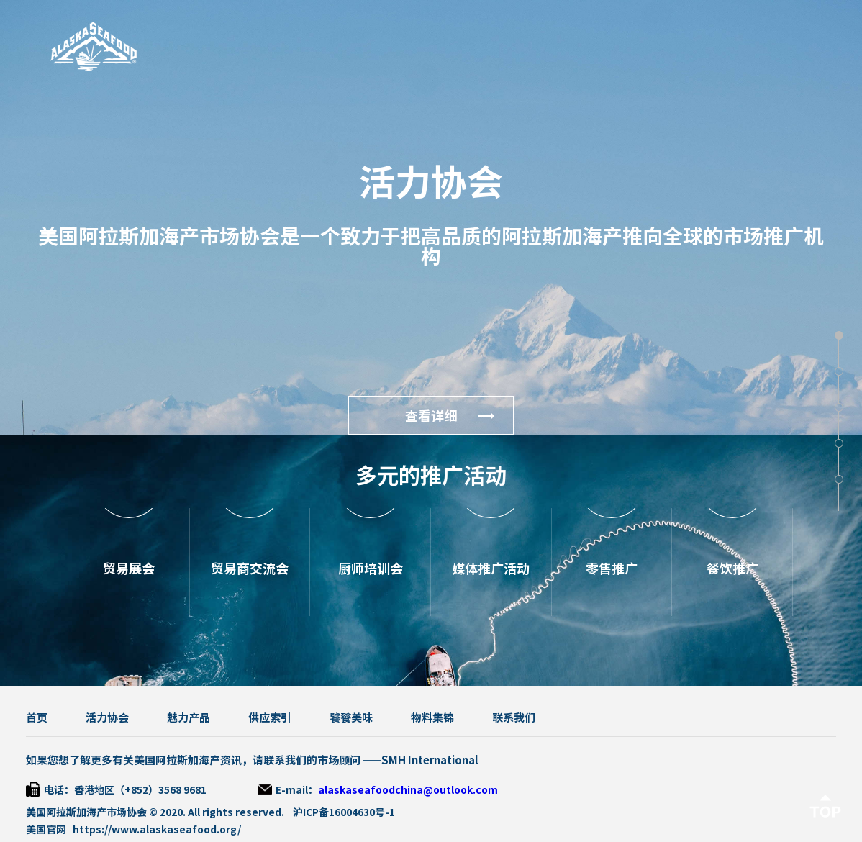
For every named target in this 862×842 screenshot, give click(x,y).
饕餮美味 (351, 717)
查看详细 (431, 415)
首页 (36, 717)
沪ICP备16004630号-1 (344, 812)
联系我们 (513, 717)
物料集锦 (432, 717)
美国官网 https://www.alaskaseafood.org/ (133, 830)
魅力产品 (188, 717)
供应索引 (269, 717)
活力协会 (107, 717)
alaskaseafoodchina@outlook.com (408, 790)
